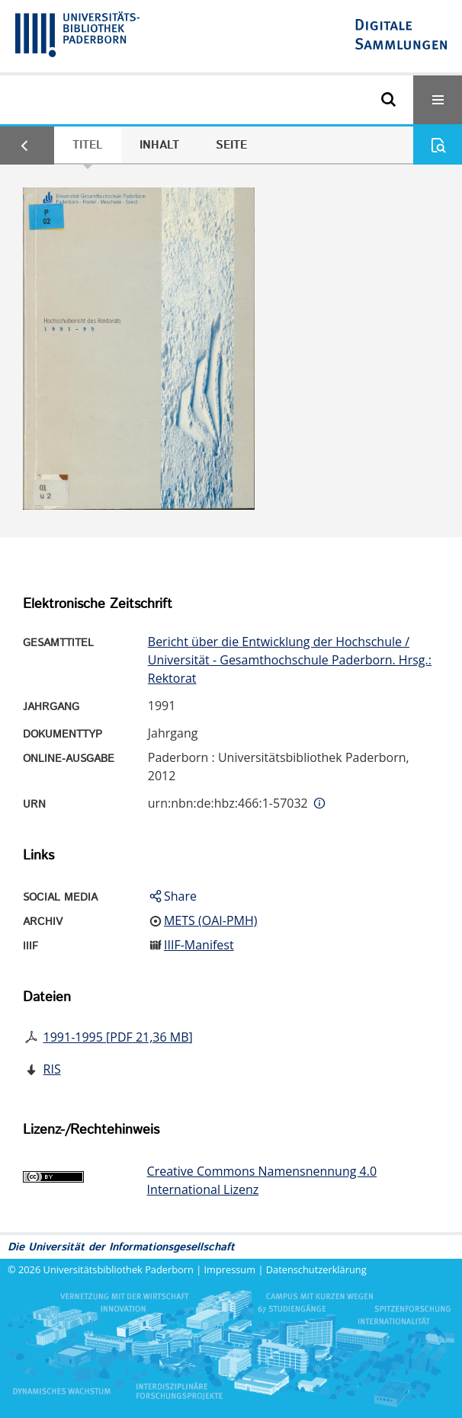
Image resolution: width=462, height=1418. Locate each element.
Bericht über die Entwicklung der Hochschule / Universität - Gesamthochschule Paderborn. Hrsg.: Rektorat (290, 660)
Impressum (230, 1269)
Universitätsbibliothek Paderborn (118, 1269)
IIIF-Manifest (199, 944)
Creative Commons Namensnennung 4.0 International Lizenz (262, 1180)
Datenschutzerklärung (316, 1269)
